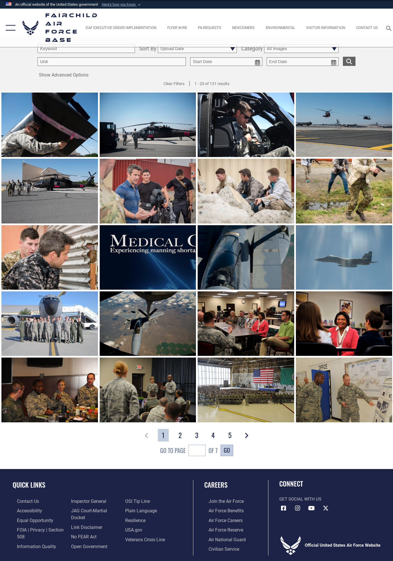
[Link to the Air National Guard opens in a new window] (221, 538)
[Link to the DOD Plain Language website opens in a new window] (141, 510)
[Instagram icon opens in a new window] (297, 508)
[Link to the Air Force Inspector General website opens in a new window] (86, 501)
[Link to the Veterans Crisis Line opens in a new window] (146, 538)
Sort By (147, 49)
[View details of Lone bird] (344, 257)
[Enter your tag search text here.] (112, 61)
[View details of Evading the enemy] (246, 191)
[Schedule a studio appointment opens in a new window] (209, 28)
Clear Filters (174, 83)
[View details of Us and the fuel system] (344, 390)
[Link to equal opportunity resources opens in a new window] (30, 519)
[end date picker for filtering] (303, 61)
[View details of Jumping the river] (344, 191)
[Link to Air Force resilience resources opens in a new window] (136, 519)
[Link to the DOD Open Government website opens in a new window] (87, 538)
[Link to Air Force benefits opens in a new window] (221, 510)
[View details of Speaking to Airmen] (246, 390)
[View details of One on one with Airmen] (148, 390)
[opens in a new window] (120, 28)
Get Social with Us (300, 499)
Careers (215, 485)
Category (252, 49)
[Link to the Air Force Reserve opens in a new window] (221, 528)
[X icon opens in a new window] (325, 508)
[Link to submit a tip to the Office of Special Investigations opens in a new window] (138, 501)
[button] (122, 4)
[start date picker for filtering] (226, 61)
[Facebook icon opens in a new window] (283, 508)
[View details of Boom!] (148, 323)
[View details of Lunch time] (49, 390)
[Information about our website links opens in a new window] (84, 519)
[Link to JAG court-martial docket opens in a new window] (94, 510)
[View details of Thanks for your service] (148, 191)
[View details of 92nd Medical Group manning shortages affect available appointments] (148, 257)
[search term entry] (86, 48)
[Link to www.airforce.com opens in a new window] (221, 501)
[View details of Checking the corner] (49, 257)
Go (227, 450)
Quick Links (29, 485)
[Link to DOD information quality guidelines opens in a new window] (31, 545)
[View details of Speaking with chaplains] (246, 323)
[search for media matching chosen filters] (349, 61)
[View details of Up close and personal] (246, 257)
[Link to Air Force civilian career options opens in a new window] (218, 547)
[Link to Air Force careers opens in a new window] (221, 519)
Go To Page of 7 (189, 451)
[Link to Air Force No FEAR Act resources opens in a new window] (82, 528)
